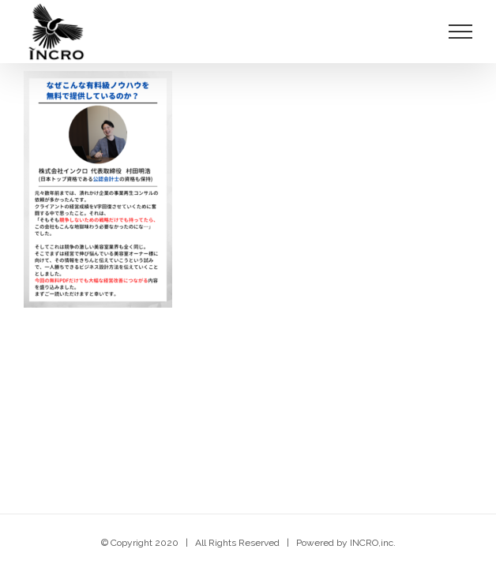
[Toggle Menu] (460, 31)
